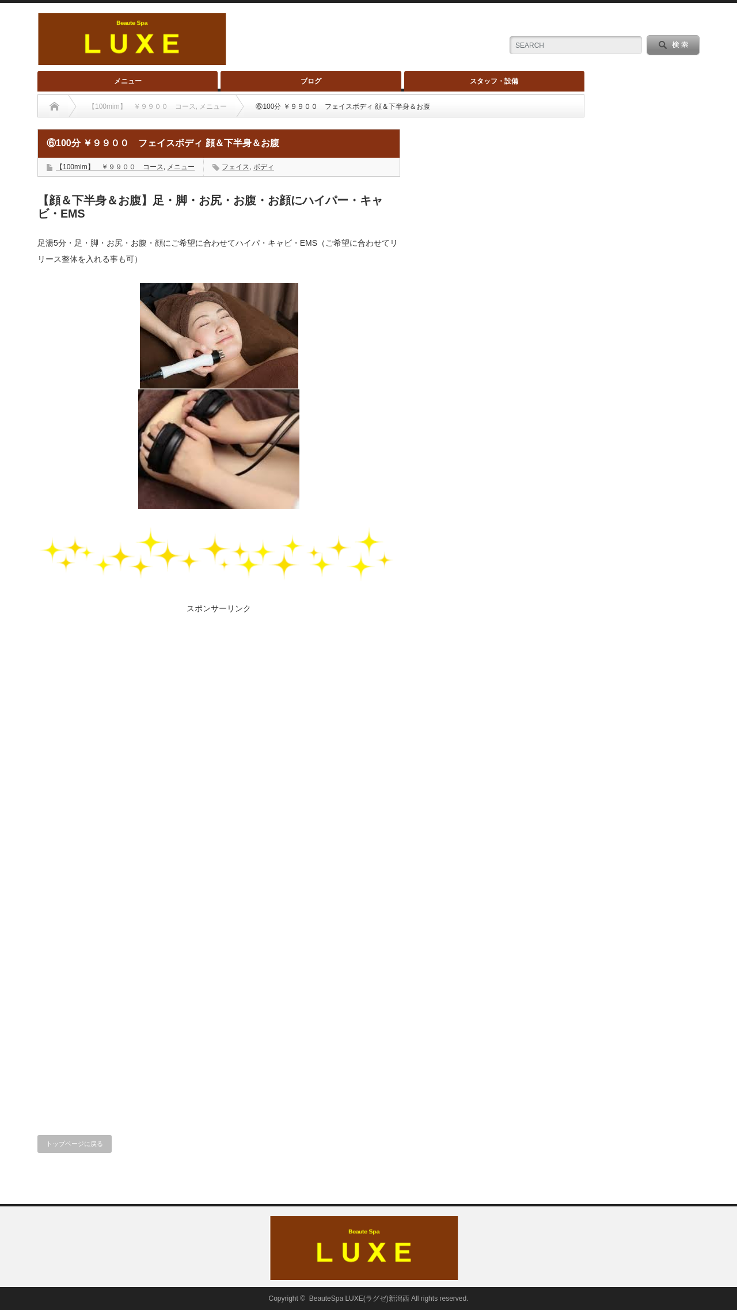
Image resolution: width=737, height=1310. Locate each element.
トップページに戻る (74, 1143)
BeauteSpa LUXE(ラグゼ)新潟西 (359, 1298)
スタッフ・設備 (494, 81)
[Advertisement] (219, 694)
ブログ (311, 81)
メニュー (128, 81)
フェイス (235, 167)
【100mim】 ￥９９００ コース (110, 167)
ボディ (263, 167)
